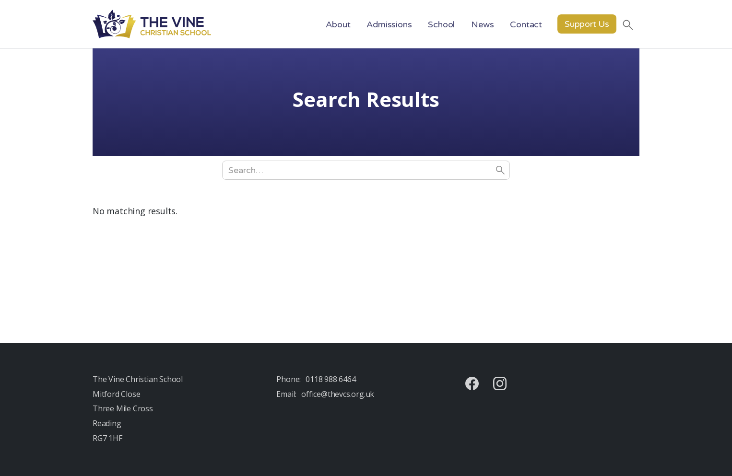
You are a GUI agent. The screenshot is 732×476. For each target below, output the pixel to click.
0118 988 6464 (330, 379)
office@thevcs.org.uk (337, 394)
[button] (338, 24)
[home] (152, 24)
